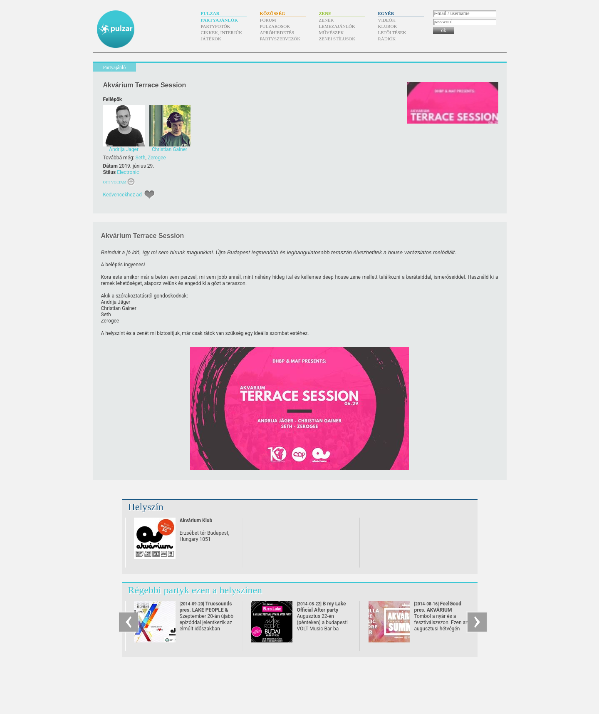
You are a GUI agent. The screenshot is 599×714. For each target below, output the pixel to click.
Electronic (128, 172)
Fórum (268, 19)
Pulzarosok (275, 26)
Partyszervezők (280, 38)
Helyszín (145, 506)
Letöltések (392, 32)
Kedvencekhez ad (122, 195)
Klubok (387, 26)
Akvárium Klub (196, 520)
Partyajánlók (219, 19)
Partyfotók (215, 26)
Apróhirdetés (277, 32)
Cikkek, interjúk (222, 32)
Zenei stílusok (337, 38)
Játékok (211, 38)
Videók (387, 19)
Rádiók (387, 38)
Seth (141, 158)
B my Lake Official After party (321, 610)
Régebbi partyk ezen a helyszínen (195, 590)
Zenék (326, 19)
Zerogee (157, 158)
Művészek (331, 32)
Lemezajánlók (337, 26)
